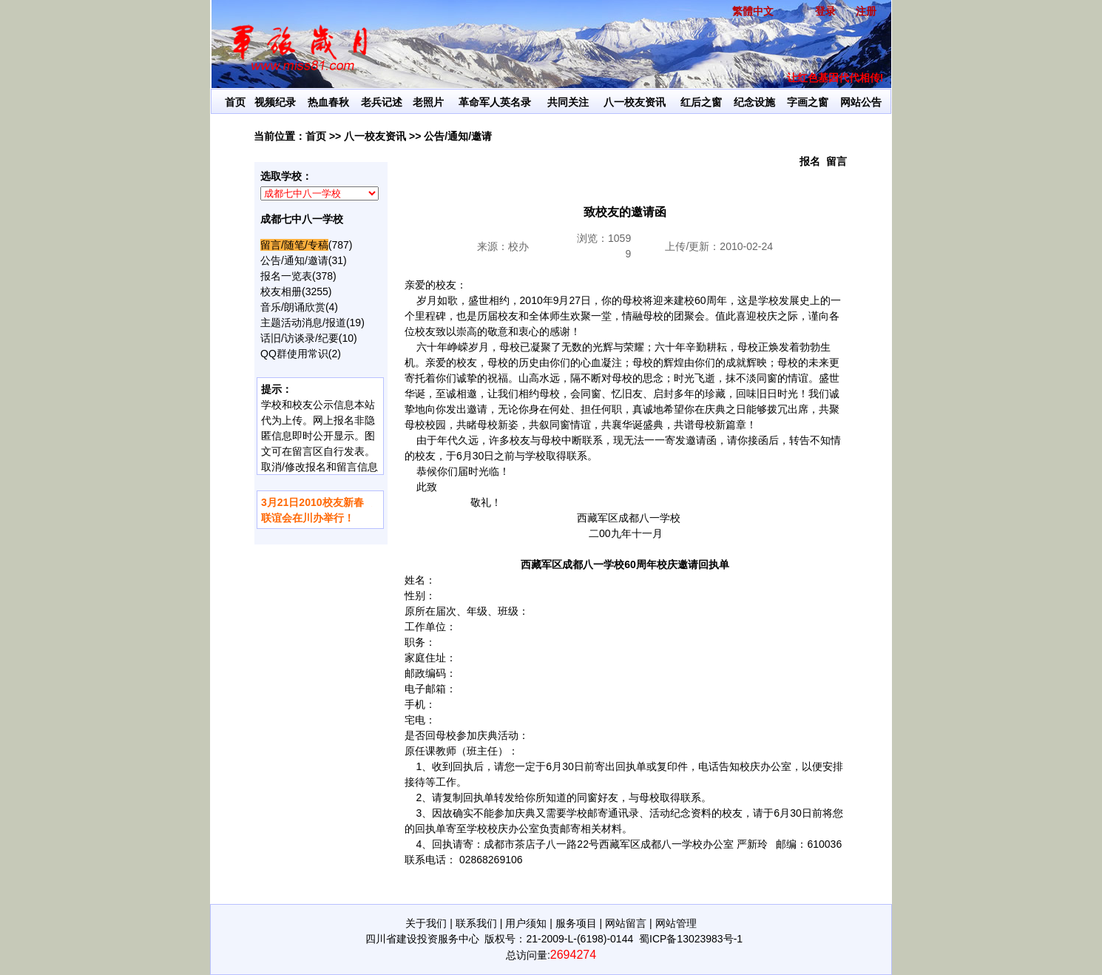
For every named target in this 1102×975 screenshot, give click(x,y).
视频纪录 (275, 102)
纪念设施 (754, 102)
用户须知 (526, 923)
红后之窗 (701, 102)
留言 (836, 161)
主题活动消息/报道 (303, 322)
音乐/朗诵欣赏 (292, 307)
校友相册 (281, 291)
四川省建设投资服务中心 (422, 939)
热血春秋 (328, 102)
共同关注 (568, 102)
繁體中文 (753, 11)
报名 (810, 161)
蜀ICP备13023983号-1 (691, 939)
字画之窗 (807, 102)
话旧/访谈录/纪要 (299, 338)
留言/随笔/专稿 (294, 245)
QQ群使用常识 (294, 354)
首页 (235, 102)
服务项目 (576, 923)
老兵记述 (381, 102)
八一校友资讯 (635, 102)
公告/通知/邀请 (458, 136)
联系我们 (476, 923)
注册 (866, 11)
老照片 (428, 102)
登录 (825, 11)
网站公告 (861, 102)
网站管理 (676, 923)
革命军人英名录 (495, 102)
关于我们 (426, 923)
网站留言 (625, 923)
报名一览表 (286, 276)
